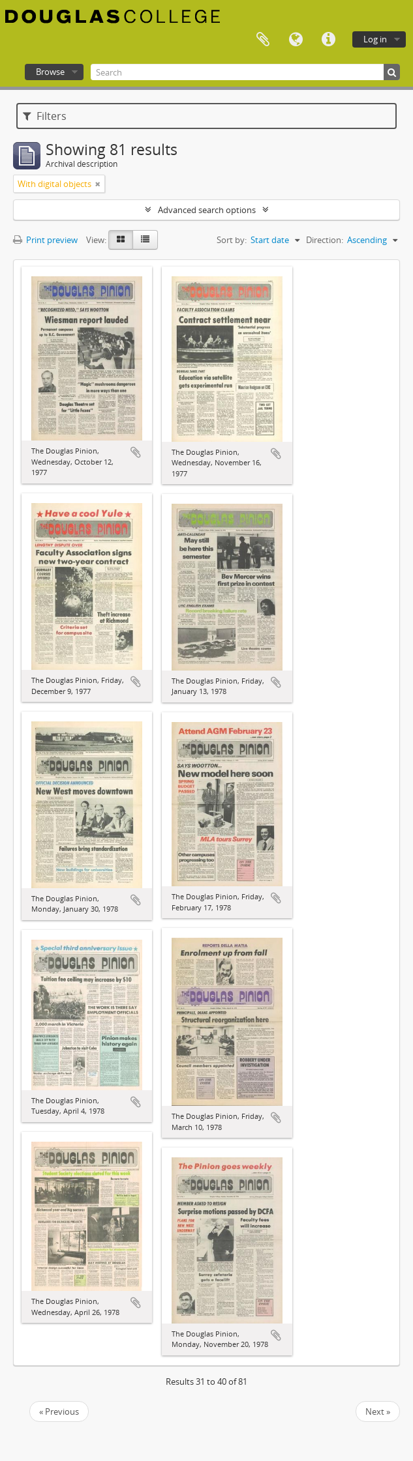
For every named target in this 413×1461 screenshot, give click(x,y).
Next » (377, 1411)
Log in (375, 39)
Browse (50, 72)
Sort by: (232, 240)
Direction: (324, 240)
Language (295, 39)
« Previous (59, 1411)
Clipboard (263, 39)
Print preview (45, 240)
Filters (45, 116)
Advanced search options (207, 210)
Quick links (328, 39)
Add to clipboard (135, 452)
